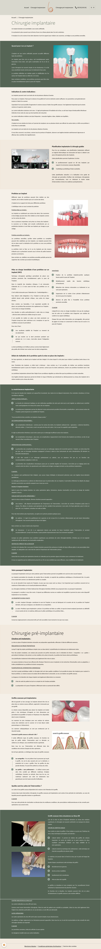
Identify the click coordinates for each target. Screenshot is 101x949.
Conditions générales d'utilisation (49, 946)
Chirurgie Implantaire (38, 7)
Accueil (26, 7)
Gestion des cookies (70, 946)
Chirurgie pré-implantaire (64, 7)
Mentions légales (30, 946)
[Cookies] (4, 945)
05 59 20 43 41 (81, 7)
